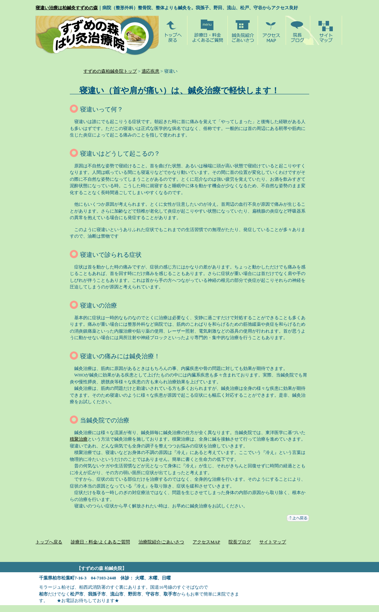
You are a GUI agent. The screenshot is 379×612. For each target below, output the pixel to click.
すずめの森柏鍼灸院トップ (110, 71)
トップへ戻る (49, 541)
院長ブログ (239, 541)
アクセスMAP (206, 541)
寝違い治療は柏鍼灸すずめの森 (67, 7)
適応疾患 (150, 71)
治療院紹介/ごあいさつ (161, 541)
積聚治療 (79, 439)
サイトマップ (272, 541)
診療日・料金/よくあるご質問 (100, 541)
